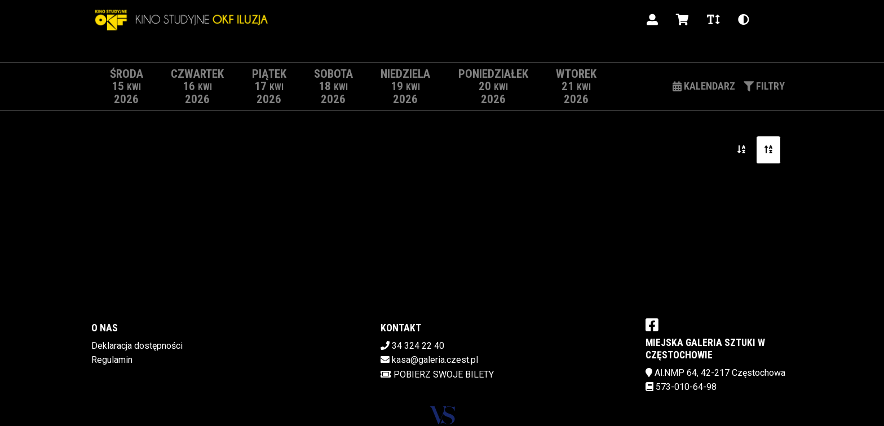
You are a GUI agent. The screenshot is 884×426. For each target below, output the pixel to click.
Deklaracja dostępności (137, 345)
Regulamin (111, 359)
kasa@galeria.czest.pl (435, 359)
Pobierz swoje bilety (437, 374)
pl (772, 19)
